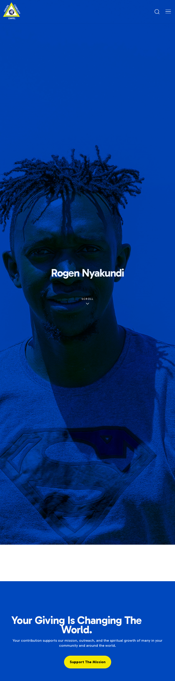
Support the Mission (88, 662)
